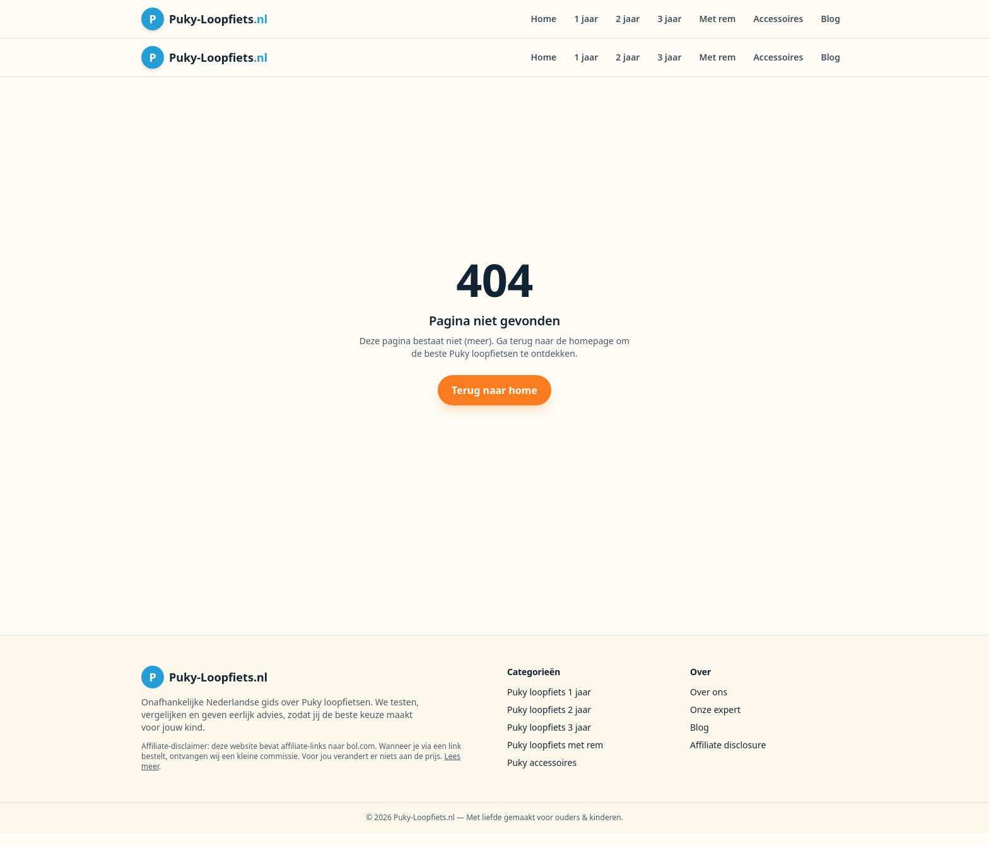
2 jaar (628, 19)
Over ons (708, 692)
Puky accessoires (541, 762)
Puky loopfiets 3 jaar (549, 727)
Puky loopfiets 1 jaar (549, 692)
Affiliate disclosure (728, 745)
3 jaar (669, 19)
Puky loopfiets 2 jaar (549, 710)
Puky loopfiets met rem (555, 745)
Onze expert (715, 710)
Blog (830, 19)
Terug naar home (494, 390)
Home (543, 19)
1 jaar (586, 19)
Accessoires (778, 19)
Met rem (717, 19)
